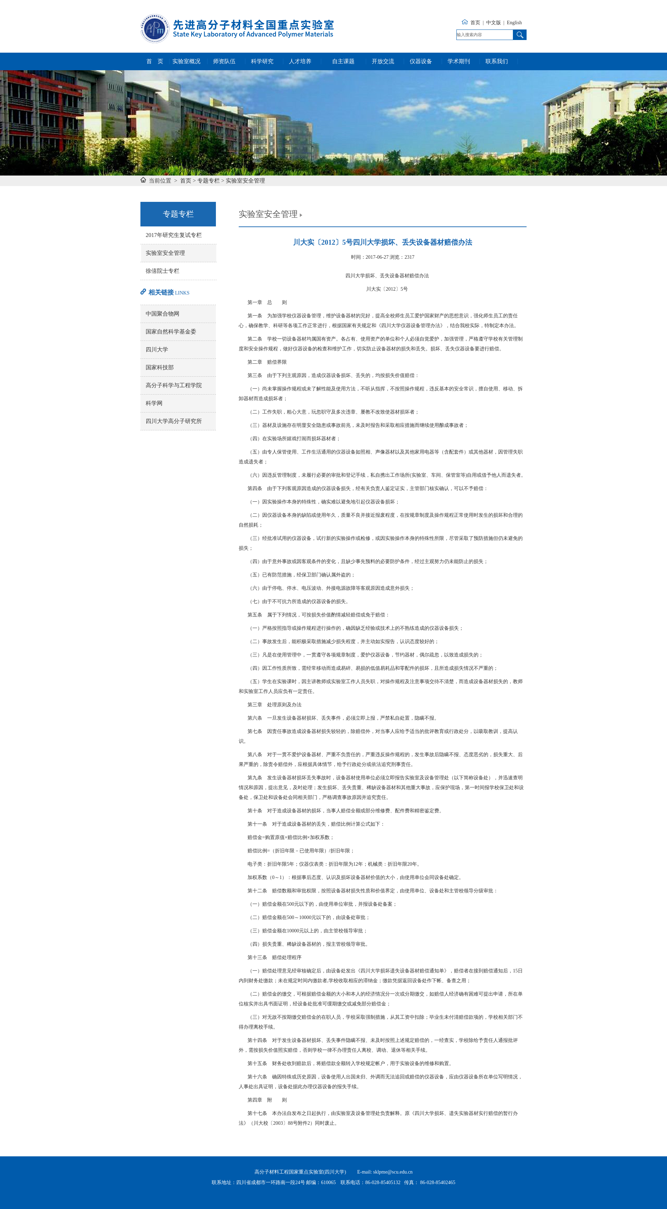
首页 (475, 22)
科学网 (154, 403)
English (514, 22)
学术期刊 (459, 61)
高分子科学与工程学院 (174, 385)
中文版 (493, 22)
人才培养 (300, 61)
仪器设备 (421, 61)
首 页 (154, 61)
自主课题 (343, 61)
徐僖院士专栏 (162, 271)
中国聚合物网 (162, 314)
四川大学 (157, 349)
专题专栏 (208, 181)
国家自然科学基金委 (171, 332)
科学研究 (262, 61)
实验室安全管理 (245, 181)
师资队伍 (224, 61)
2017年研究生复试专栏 (174, 235)
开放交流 (383, 61)
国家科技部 (160, 367)
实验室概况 (186, 61)
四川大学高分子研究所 (174, 421)
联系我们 (497, 61)
